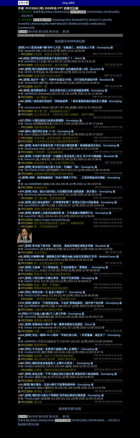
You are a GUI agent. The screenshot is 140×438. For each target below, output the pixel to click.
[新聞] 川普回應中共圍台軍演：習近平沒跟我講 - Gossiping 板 (61, 278)
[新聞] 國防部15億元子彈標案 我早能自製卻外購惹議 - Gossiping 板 (64, 395)
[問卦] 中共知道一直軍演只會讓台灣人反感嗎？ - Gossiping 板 (61, 349)
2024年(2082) (95, 11)
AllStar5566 (31, 82)
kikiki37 (29, 281)
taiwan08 (30, 50)
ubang (28, 123)
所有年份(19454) (43, 11)
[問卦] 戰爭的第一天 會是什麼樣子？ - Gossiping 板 (55, 292)
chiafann (30, 366)
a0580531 (30, 341)
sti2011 (29, 270)
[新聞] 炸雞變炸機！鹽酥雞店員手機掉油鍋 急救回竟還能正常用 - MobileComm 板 (71, 256)
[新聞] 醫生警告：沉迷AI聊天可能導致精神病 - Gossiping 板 (58, 384)
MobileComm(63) (79, 23)
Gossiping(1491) (61, 19)
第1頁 (66, 31)
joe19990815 (32, 205)
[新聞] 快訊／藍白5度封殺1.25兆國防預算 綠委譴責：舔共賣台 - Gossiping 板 (70, 191)
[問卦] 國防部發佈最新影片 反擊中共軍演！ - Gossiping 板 (59, 363)
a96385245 (31, 93)
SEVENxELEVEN (35, 170)
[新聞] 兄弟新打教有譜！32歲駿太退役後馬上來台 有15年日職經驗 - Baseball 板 (71, 156)
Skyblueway (32, 148)
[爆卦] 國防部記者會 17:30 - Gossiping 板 (49, 131)
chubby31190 (32, 352)
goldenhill (30, 387)
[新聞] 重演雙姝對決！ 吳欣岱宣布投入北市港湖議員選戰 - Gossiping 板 (65, 90)
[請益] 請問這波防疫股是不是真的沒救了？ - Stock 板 (54, 58)
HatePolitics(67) (59, 23)
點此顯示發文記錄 (28, 424)
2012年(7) (27, 15)
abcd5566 (30, 316)
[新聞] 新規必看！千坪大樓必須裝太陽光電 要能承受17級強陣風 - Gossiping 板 (71, 374)
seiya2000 (31, 216)
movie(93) (24, 23)
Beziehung (31, 194)
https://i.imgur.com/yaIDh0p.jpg (52, 219)
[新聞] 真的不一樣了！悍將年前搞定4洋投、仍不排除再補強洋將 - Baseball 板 (68, 79)
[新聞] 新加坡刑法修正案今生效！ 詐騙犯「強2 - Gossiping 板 (61, 167)
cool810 (29, 259)
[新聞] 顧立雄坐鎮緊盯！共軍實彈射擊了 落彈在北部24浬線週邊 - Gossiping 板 (71, 202)
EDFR (28, 72)
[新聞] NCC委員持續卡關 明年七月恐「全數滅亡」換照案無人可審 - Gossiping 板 (65, 47)
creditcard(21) (98, 23)
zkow (28, 134)
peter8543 (30, 61)
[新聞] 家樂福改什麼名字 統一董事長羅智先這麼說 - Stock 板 (60, 324)
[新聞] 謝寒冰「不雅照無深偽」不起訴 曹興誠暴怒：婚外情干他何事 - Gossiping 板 (73, 303)
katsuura (30, 159)
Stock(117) (95, 19)
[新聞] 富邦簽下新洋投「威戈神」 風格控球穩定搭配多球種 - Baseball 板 (67, 245)
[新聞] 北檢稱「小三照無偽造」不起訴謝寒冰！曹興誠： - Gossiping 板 (66, 267)
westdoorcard (32, 107)
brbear (28, 327)
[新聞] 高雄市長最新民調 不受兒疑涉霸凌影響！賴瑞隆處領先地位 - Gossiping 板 (72, 145)
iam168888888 (33, 184)
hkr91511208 (32, 295)
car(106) (107, 19)
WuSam (29, 377)
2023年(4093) (111, 11)
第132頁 (43, 31)
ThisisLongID (32, 398)
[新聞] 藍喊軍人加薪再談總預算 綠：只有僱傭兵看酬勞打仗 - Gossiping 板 (68, 213)
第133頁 (33, 31)
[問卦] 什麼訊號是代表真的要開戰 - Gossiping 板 (53, 120)
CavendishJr (32, 249)
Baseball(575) (80, 19)
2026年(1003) (61, 11)
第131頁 (53, 31)
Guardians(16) (26, 27)
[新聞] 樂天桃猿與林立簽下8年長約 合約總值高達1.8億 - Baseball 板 (64, 69)
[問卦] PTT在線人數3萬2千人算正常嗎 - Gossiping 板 (53, 313)
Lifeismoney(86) (39, 23)
